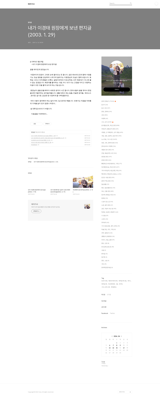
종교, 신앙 (105, 243)
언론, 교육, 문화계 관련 (109, 143)
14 (113, 348)
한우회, (121, 284)
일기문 (104, 257)
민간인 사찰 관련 (107, 178)
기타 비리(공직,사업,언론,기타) (111, 171)
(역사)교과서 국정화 (108, 146)
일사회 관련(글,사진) (108, 195)
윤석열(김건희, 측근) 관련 (110, 126)
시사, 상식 (107, 122)
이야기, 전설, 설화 (107, 240)
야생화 (104, 119)
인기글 (109, 294)
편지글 (33, 132)
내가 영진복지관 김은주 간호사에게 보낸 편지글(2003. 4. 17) (47, 138)
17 (123, 348)
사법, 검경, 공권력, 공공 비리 (111, 136)
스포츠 (104, 219)
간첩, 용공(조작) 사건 (109, 153)
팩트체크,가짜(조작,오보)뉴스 (111, 174)
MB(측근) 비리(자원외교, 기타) (111, 164)
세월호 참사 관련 (107, 150)
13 (109, 348)
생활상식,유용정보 (107, 236)
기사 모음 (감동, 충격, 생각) (110, 226)
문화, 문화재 (106, 112)
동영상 (104, 198)
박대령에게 (34, 144)
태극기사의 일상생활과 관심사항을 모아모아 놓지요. (45, 207)
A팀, (117, 284)
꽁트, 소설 (105, 261)
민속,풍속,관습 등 (107, 247)
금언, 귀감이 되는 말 (108, 209)
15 (116, 348)
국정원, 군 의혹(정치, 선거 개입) (112, 132)
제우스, (129, 281)
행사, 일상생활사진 (108, 188)
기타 (103, 264)
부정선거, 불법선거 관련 (109, 129)
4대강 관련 (106, 160)
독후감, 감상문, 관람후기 (109, 212)
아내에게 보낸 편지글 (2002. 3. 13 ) (40, 140)
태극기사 (31, 4)
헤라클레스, (114, 287)
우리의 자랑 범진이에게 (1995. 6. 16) (41, 142)
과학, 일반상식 (106, 233)
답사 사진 (105, 108)
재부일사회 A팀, (123, 281)
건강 (104, 115)
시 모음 (104, 216)
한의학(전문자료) (107, 268)
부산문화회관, (111, 284)
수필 (103, 250)
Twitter (112, 313)
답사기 (104, 105)
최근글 (103, 294)
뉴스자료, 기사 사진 (109, 139)
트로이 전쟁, (104, 281)
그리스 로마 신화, (105, 287)
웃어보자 (105, 223)
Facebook (104, 313)
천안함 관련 (106, 157)
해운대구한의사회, (113, 281)
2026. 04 (117, 336)
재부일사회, (104, 284)
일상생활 (105, 184)
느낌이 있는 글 (107, 202)
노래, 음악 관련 (107, 205)
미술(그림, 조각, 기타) (108, 230)
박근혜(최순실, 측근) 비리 (110, 167)
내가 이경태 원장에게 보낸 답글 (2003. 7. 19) (43, 135)
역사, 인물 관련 (107, 191)
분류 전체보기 (108, 101)
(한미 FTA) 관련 (107, 181)
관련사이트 (122, 392)
